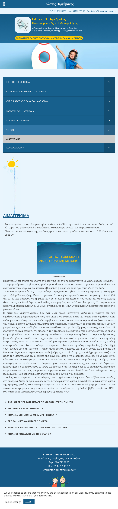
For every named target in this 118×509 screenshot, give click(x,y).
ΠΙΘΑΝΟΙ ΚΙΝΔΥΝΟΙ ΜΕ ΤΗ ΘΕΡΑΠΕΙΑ (29, 433)
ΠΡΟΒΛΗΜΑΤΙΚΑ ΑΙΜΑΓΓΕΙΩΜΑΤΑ (27, 421)
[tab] (59, 402)
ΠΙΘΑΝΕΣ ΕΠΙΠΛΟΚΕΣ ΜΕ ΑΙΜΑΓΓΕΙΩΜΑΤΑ (32, 414)
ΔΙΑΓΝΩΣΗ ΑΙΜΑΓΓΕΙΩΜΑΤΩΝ (25, 408)
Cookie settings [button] (13, 501)
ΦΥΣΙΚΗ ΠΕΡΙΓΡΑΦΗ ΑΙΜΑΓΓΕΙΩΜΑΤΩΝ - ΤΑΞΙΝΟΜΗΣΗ (40, 402)
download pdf (59, 276)
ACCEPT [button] (29, 501)
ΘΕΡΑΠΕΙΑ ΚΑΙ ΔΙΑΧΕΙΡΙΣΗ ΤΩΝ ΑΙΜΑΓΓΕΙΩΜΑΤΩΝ (37, 427)
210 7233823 (60, 11)
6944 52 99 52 (79, 11)
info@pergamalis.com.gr (104, 11)
